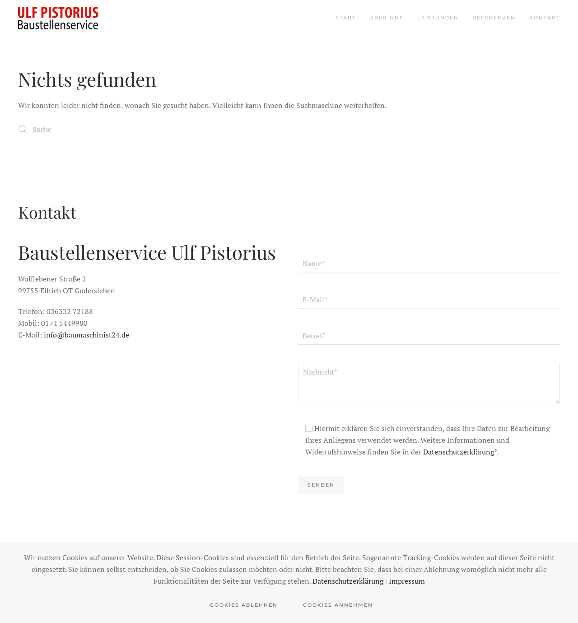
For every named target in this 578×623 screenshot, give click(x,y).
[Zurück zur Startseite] (58, 18)
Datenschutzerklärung (458, 452)
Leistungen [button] (438, 17)
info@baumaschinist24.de (86, 335)
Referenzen (494, 17)
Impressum (407, 581)
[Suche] (72, 129)
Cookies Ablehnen (244, 605)
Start (346, 17)
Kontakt (544, 17)
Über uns (386, 17)
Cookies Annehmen (338, 605)
